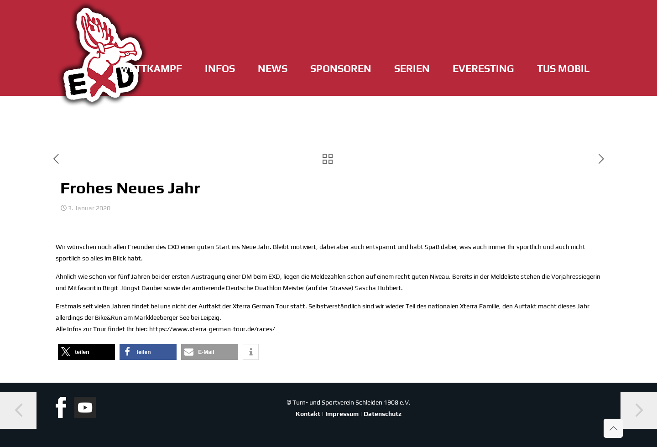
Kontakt (308, 413)
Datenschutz (383, 413)
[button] (86, 352)
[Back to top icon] (613, 428)
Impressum (342, 413)
